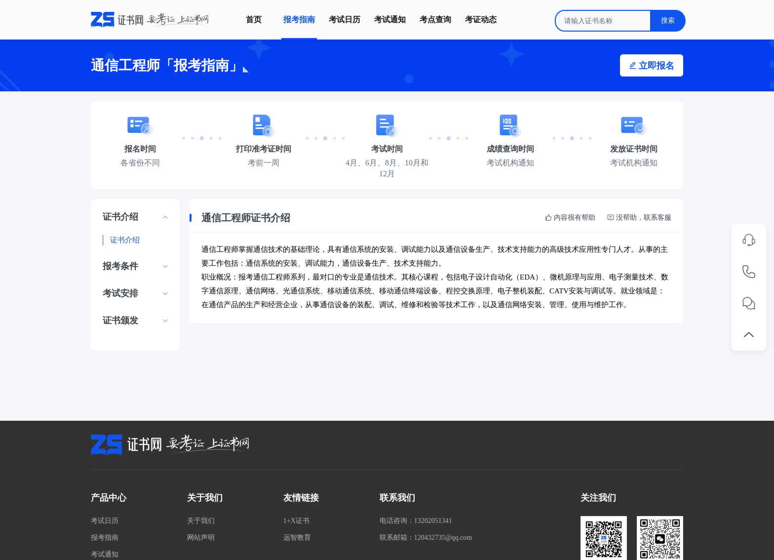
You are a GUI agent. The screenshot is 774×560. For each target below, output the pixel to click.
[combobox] (620, 21)
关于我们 (201, 520)
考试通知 (104, 554)
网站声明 (201, 537)
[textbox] (620, 21)
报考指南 (104, 537)
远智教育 (297, 537)
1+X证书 (296, 520)
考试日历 (104, 520)
